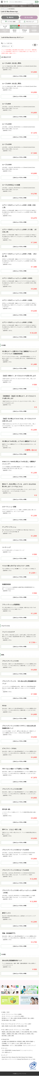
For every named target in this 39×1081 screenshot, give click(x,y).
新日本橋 (4, 1035)
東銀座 (3, 1031)
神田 (13, 1035)
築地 (10, 1031)
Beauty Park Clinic (6, 1057)
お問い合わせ (26, 1043)
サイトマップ (32, 1045)
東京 (15, 1026)
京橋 (7, 1031)
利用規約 (19, 1041)
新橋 (22, 1026)
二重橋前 (8, 1033)
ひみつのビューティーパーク (9, 1059)
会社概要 (4, 1041)
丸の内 (11, 1026)
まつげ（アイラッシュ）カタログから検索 (12, 1016)
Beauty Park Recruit (23, 1059)
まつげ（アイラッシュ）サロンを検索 (11, 1014)
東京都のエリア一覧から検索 (9, 1018)
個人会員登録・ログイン (21, 1045)
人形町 (9, 1035)
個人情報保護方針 (11, 1041)
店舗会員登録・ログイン (8, 1045)
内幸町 (28, 1033)
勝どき (24, 1033)
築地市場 (26, 1031)
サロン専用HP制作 (6, 1050)
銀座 (3, 1026)
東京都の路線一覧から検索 (8, 1020)
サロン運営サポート (7, 1052)
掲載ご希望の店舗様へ (28, 1041)
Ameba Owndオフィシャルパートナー (22, 1050)
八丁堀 (21, 1031)
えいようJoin (32, 1059)
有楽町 (6, 1026)
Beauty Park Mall (16, 1057)
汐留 (25, 1026)
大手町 (19, 1033)
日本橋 (18, 1026)
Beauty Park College (27, 1057)
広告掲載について (6, 1043)
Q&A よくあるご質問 (17, 1043)
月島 (32, 1033)
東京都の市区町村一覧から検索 (25, 1018)
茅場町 (3, 1033)
